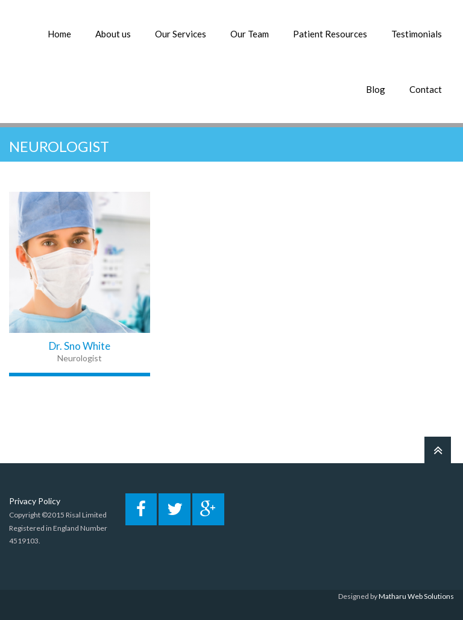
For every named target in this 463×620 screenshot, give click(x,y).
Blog (375, 89)
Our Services (180, 33)
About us (113, 33)
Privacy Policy (34, 501)
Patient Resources (330, 33)
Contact (425, 89)
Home (59, 33)
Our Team (249, 33)
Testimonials (416, 33)
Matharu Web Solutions (416, 596)
